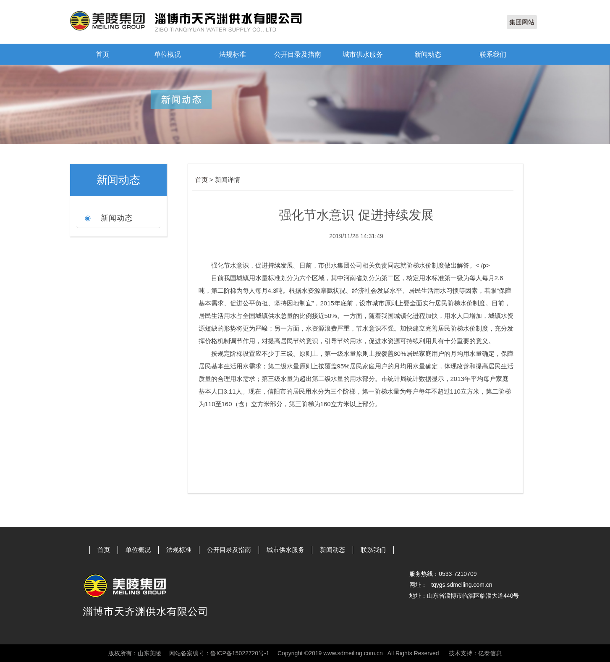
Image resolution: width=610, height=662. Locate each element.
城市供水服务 (363, 54)
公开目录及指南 (297, 54)
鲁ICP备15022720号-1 (239, 653)
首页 (102, 54)
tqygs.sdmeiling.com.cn (461, 584)
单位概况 (167, 54)
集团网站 (521, 22)
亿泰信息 (490, 653)
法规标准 (232, 54)
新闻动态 (427, 54)
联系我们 (492, 54)
